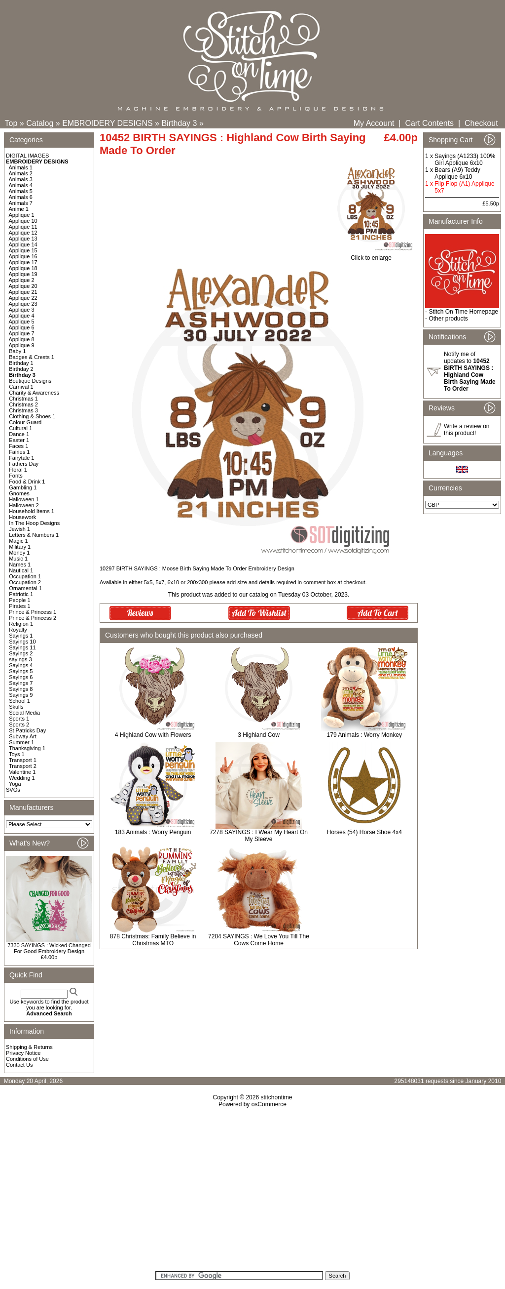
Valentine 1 (22, 772)
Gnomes (19, 493)
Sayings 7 (21, 683)
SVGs (13, 790)
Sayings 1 (21, 636)
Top (11, 123)
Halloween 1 (24, 499)
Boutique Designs (30, 381)
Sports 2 (19, 724)
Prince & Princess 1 (32, 612)
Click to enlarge (371, 255)
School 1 (19, 701)
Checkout (481, 123)
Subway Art (22, 736)
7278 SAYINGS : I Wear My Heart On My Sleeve (259, 836)
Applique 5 (22, 321)
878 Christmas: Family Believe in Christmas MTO (153, 940)
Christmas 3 (23, 410)
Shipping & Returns (29, 1047)
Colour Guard (25, 422)
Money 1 (19, 553)
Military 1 (20, 547)
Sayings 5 (21, 671)
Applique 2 (22, 280)
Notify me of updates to (470, 371)
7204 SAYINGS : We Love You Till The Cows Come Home (258, 940)
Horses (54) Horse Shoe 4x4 (364, 832)
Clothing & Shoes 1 (32, 416)
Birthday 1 (21, 363)
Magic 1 (18, 541)
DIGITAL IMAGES (27, 156)
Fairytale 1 (21, 458)
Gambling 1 (22, 487)
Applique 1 (22, 215)
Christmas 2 (23, 404)
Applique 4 (22, 316)
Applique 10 (23, 221)
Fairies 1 (19, 452)
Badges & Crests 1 (31, 357)
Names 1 (20, 564)
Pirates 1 (19, 606)
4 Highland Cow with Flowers (153, 734)
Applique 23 (23, 304)
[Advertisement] (252, 1193)
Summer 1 (21, 742)
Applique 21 (23, 292)
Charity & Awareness (34, 393)
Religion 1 (21, 624)
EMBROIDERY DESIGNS (107, 123)
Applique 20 (23, 286)
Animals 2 (21, 173)
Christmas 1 (23, 399)
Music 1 (18, 559)
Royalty (18, 630)
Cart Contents (429, 123)
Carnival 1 (21, 387)
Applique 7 (22, 333)
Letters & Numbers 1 (34, 535)
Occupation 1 (25, 576)
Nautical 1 (21, 570)
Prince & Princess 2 (32, 618)
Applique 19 (23, 274)
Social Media (24, 713)
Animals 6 (21, 197)
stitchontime (276, 1097)
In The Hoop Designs (34, 523)
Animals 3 (21, 179)
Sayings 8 (21, 689)
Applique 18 (23, 268)
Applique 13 (23, 239)
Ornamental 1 (25, 588)
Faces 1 (18, 446)
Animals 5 (21, 191)
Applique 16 (23, 256)
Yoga (15, 784)
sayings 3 (20, 659)
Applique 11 (23, 227)
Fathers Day (23, 464)
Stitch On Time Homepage (463, 311)
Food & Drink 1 (27, 481)
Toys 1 (17, 754)
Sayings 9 (21, 695)
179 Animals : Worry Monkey (364, 734)
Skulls (16, 707)
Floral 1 (18, 470)
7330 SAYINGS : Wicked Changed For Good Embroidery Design (49, 948)
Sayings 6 (21, 677)
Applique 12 (23, 233)
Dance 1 (19, 434)
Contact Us (19, 1065)
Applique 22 (23, 298)
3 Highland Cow (259, 734)
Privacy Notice (23, 1053)
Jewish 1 (19, 529)
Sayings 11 (22, 647)
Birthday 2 (21, 369)
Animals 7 (21, 203)
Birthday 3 (179, 123)
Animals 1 (21, 167)
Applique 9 (22, 345)
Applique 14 (23, 244)
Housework (22, 517)
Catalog (39, 123)
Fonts (16, 476)
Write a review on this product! (466, 430)
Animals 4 (21, 185)
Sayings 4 (21, 665)
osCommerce (269, 1104)
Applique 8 (22, 339)
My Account (374, 123)
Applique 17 (23, 262)
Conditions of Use (27, 1059)
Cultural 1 (20, 428)
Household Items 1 (31, 511)
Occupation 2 (25, 582)
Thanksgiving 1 (27, 748)
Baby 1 (17, 351)
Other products (448, 318)
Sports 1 (19, 719)
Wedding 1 (22, 778)
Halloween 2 (24, 505)
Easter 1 (19, 440)
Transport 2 (22, 766)
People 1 (19, 600)
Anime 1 (19, 209)
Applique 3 (22, 310)
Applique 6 (22, 327)
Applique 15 (23, 250)
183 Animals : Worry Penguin (153, 832)
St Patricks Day (27, 730)
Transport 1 (22, 760)
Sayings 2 (21, 653)
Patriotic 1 (21, 594)
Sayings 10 (22, 641)
